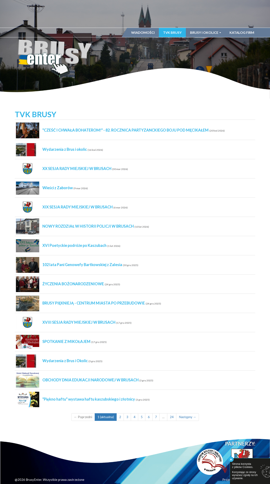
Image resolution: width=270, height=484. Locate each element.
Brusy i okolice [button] (205, 32)
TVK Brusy (172, 32)
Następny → (187, 417)
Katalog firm (242, 32)
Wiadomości (143, 32)
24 (172, 417)
